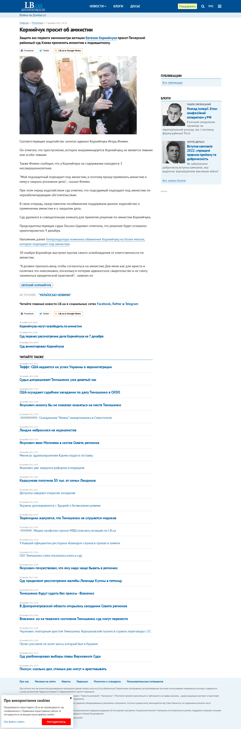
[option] (191, 115)
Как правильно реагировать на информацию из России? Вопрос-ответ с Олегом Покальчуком (188, 125)
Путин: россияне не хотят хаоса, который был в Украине (59, 644)
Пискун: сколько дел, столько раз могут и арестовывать (63, 668)
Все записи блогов (174, 226)
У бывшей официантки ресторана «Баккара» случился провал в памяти (70, 543)
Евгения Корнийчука (101, 38)
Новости (98, 6)
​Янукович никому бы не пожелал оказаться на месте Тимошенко (70, 405)
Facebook (104, 304)
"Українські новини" (54, 295)
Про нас (24, 681)
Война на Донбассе (33, 15)
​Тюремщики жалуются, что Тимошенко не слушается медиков (68, 518)
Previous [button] (163, 116)
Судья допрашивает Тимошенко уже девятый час (58, 379)
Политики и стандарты (107, 681)
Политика (37, 22)
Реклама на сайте (45, 681)
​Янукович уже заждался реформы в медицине (52, 468)
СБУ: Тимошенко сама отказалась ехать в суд (51, 555)
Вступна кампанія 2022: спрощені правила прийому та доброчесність (201, 197)
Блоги (118, 6)
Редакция (82, 681)
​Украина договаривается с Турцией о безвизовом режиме (60, 505)
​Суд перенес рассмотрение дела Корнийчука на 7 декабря (62, 336)
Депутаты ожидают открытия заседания (47, 493)
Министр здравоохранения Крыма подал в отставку (56, 455)
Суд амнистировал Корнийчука (42, 346)
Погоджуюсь (56, 721)
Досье (135, 6)
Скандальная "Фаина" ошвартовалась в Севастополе (66, 417)
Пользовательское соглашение (145, 681)
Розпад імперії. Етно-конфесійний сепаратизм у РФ (202, 158)
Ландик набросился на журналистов (48, 430)
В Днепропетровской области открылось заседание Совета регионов (73, 606)
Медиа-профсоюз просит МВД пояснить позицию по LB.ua (68, 530)
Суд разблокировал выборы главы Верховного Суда (60, 656)
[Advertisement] (191, 44)
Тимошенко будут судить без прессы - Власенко (57, 593)
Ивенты (66, 681)
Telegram (131, 304)
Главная (24, 22)
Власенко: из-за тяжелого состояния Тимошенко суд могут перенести (74, 618)
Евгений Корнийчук (36, 285)
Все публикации (172, 83)
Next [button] (219, 116)
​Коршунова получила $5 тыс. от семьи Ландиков (58, 480)
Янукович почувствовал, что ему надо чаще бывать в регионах (69, 568)
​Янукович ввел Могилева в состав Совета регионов (59, 442)
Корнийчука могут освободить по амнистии (51, 326)
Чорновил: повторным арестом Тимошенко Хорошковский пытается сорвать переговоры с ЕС (85, 631)
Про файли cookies (14, 721)
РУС (211, 6)
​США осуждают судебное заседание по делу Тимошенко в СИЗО (70, 392)
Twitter (117, 304)
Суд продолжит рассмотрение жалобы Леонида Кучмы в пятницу (71, 580)
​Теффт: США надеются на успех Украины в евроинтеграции (66, 366)
